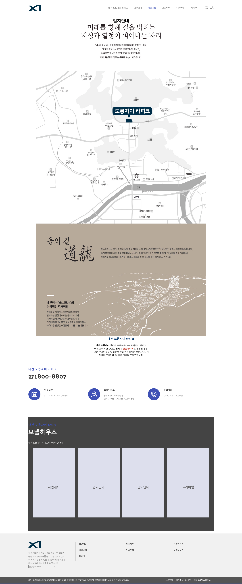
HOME (82, 543)
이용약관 (169, 580)
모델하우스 (178, 549)
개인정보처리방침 (183, 580)
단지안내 (180, 7)
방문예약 (138, 7)
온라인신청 (178, 543)
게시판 (194, 7)
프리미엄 (166, 7)
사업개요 (152, 7)
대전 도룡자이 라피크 (118, 7)
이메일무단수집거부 (202, 580)
